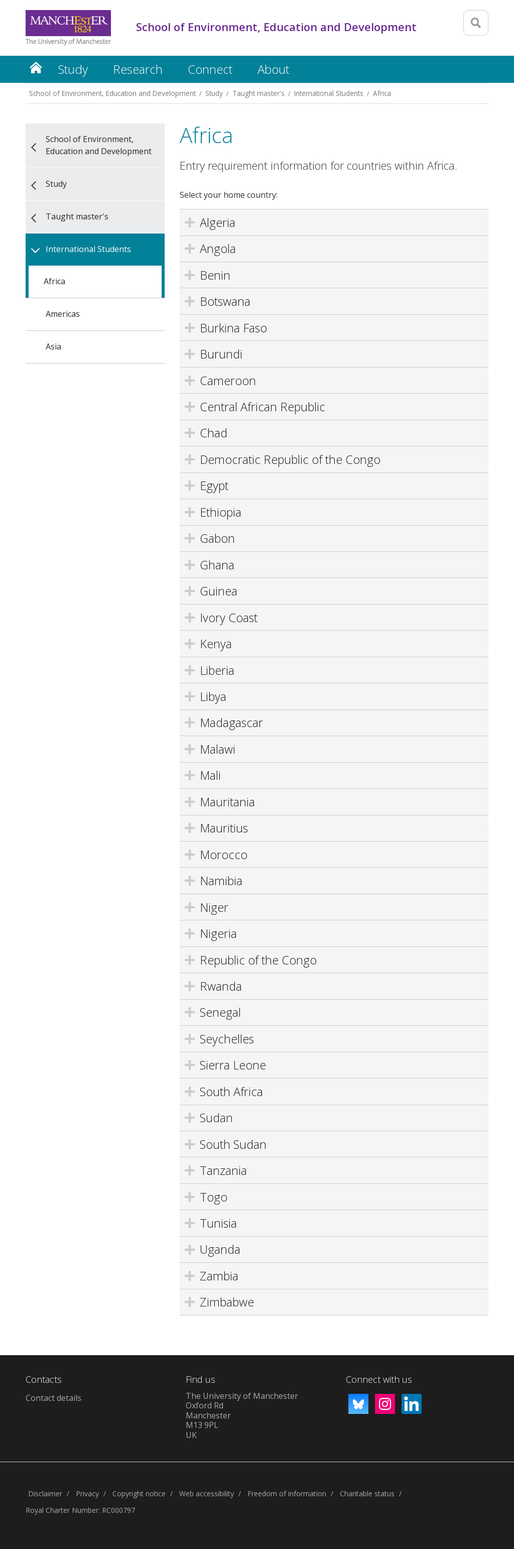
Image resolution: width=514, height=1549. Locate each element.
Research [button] (138, 69)
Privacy (87, 1493)
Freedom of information (286, 1493)
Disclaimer (45, 1493)
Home (36, 67)
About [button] (273, 69)
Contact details (53, 1397)
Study (214, 93)
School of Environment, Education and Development (112, 93)
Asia (53, 346)
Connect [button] (210, 69)
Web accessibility (206, 1493)
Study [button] (73, 69)
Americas (63, 313)
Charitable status (367, 1493)
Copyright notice (139, 1493)
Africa (382, 93)
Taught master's (258, 93)
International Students (328, 93)
